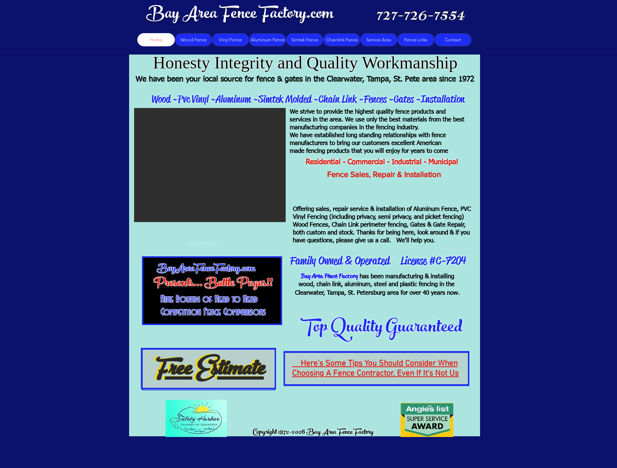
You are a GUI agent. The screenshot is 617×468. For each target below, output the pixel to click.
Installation (443, 99)
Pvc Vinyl (194, 99)
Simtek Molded (285, 99)
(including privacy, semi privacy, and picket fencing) (396, 217)
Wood (160, 99)
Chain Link (337, 99)
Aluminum (233, 99)
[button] (210, 165)
